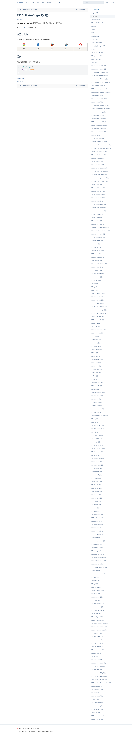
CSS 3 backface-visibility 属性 (99, 99)
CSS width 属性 (95, 699)
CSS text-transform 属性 (97, 650)
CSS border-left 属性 (96, 184)
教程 (38, 2)
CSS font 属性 (94, 379)
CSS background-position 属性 (99, 125)
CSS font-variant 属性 (96, 402)
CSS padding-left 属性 (97, 544)
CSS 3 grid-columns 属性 (97, 409)
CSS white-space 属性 (97, 696)
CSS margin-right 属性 (97, 465)
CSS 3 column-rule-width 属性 (99, 313)
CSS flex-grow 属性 (96, 366)
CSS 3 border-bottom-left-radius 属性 (101, 145)
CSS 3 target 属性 (95, 600)
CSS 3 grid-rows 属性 (96, 412)
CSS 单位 (93, 29)
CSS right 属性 (94, 584)
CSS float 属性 (94, 376)
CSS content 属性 (95, 326)
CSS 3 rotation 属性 (96, 587)
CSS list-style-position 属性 (98, 448)
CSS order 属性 (95, 508)
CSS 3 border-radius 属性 (98, 198)
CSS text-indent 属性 (96, 633)
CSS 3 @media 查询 (96, 478)
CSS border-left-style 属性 (98, 191)
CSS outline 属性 (95, 511)
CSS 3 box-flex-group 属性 (98, 257)
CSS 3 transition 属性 (96, 669)
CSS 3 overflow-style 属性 (98, 719)
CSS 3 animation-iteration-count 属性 (101, 82)
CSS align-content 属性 (97, 52)
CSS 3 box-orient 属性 (97, 267)
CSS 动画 (93, 26)
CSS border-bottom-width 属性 (99, 155)
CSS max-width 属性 (96, 475)
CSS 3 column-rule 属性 (97, 303)
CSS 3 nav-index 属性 (96, 491)
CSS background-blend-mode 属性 (100, 108)
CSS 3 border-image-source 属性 (100, 178)
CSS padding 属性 (95, 537)
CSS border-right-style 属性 (98, 207)
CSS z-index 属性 (95, 712)
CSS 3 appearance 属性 (97, 95)
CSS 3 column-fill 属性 (97, 297)
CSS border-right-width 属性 (98, 211)
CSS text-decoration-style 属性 (99, 630)
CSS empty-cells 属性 (96, 346)
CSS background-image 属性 (98, 118)
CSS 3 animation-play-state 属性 (99, 89)
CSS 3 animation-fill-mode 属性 (99, 79)
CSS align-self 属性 (96, 59)
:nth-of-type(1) (24, 27)
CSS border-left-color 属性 (98, 188)
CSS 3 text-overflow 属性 (97, 643)
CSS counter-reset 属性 (97, 333)
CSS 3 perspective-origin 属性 (99, 567)
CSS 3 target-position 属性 (98, 610)
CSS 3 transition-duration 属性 (99, 676)
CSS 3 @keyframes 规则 (97, 429)
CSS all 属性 (94, 62)
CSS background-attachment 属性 (100, 105)
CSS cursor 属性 (95, 336)
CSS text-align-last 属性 (97, 617)
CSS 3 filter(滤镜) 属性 (97, 349)
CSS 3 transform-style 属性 (98, 666)
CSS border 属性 (95, 135)
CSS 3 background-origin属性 (99, 122)
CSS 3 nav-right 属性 (96, 498)
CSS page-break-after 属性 (98, 554)
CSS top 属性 (94, 656)
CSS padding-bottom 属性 (98, 541)
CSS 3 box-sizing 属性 (96, 277)
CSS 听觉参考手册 (95, 19)
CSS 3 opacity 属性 (96, 504)
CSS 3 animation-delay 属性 (98, 69)
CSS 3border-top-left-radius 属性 (100, 227)
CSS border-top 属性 (96, 221)
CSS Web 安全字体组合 (97, 23)
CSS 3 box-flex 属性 (96, 254)
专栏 (43, 2)
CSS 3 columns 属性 (96, 323)
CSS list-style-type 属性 (97, 452)
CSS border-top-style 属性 (98, 234)
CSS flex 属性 (94, 353)
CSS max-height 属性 (96, 471)
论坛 (32, 2)
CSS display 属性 (95, 343)
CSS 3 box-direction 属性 (97, 250)
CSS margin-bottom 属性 (97, 458)
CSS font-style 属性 (96, 399)
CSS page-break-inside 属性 (98, 561)
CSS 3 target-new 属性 (97, 607)
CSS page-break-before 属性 (98, 557)
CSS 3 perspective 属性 (97, 564)
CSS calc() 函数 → (81, 10)
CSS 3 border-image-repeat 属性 (100, 171)
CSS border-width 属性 (97, 240)
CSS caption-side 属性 (97, 280)
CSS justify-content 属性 (97, 425)
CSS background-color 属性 (98, 115)
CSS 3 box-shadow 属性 (97, 273)
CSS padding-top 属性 (97, 551)
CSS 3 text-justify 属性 (97, 636)
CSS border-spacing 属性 (97, 214)
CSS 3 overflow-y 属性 (97, 534)
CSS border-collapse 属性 (98, 158)
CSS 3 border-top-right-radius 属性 (100, 231)
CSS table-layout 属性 (96, 597)
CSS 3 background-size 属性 (98, 132)
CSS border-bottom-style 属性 (99, 151)
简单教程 (20, 2)
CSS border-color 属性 (97, 161)
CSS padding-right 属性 (97, 547)
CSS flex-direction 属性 (97, 359)
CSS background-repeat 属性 (99, 128)
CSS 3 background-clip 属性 (98, 112)
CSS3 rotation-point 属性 (97, 590)
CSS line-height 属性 (96, 438)
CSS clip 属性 (94, 287)
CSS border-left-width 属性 (98, 194)
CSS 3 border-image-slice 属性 (99, 174)
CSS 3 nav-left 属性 (96, 495)
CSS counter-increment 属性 (98, 330)
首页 (27, 2)
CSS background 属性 (97, 102)
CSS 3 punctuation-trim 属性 (98, 574)
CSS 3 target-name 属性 (97, 603)
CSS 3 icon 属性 (95, 422)
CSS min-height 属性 (96, 481)
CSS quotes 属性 (95, 577)
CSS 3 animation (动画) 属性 (98, 66)
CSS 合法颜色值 (95, 36)
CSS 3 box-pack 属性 (96, 270)
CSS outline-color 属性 (97, 514)
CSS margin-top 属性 (96, 468)
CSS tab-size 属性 (95, 594)
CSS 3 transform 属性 (96, 660)
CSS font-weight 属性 (96, 405)
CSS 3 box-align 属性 (96, 247)
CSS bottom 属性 (95, 244)
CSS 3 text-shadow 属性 (97, 646)
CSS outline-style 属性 (97, 521)
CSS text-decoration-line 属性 (99, 627)
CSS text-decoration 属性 (97, 620)
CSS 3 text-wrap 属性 (96, 653)
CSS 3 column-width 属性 (97, 320)
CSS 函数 (93, 49)
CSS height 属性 (95, 419)
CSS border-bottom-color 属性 (99, 141)
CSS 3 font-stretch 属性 (97, 396)
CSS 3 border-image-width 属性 (99, 181)
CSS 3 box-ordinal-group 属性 (99, 264)
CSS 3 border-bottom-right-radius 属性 (101, 148)
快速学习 (49, 2)
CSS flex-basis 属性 (96, 356)
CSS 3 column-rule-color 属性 (99, 306)
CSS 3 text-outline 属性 (97, 640)
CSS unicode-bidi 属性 (97, 686)
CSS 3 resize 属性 (95, 580)
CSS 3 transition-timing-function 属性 (101, 683)
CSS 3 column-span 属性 (97, 316)
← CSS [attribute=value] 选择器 (27, 10)
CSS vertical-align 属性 (97, 689)
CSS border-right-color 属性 (98, 204)
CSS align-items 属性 (96, 56)
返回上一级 (20, 19)
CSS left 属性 (94, 432)
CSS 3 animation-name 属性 (98, 85)
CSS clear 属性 (95, 283)
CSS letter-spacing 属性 (97, 435)
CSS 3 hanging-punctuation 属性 (99, 415)
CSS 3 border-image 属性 (97, 165)
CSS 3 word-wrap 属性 (97, 709)
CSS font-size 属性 (96, 389)
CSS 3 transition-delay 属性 (98, 673)
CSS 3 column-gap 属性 (97, 300)
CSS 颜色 (93, 33)
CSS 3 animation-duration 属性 (99, 75)
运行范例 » (20, 78)
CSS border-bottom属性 (97, 138)
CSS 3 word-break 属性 (97, 702)
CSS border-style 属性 (97, 217)
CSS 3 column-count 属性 (98, 293)
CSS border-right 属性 (97, 201)
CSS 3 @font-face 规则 (97, 382)
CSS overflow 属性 (96, 528)
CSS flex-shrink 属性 (96, 369)
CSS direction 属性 (96, 339)
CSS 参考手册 (94, 13)
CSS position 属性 (95, 570)
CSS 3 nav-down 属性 (96, 488)
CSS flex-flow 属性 (96, 363)
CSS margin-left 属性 (96, 462)
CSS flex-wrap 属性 (96, 372)
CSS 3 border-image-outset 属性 (99, 168)
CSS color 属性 (95, 290)
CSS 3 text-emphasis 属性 (98, 716)
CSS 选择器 (94, 16)
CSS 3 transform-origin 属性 (98, 663)
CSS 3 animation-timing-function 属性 (101, 92)
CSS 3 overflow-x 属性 (97, 531)
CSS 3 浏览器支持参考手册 (98, 46)
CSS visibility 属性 (95, 693)
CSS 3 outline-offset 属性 (97, 518)
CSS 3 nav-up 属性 (96, 501)
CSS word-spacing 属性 (97, 706)
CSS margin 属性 (95, 455)
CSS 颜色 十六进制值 (96, 42)
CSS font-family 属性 (96, 386)
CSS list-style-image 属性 (97, 445)
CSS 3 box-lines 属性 (96, 260)
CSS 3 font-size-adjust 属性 (98, 392)
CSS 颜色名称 (94, 39)
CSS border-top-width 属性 (98, 237)
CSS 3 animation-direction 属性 (99, 72)
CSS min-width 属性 (96, 485)
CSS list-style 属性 (95, 442)
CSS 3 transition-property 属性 (99, 679)
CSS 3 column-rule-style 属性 (99, 310)
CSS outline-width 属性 (97, 524)
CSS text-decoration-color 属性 (99, 623)
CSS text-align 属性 (96, 613)
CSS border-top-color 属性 (98, 224)
